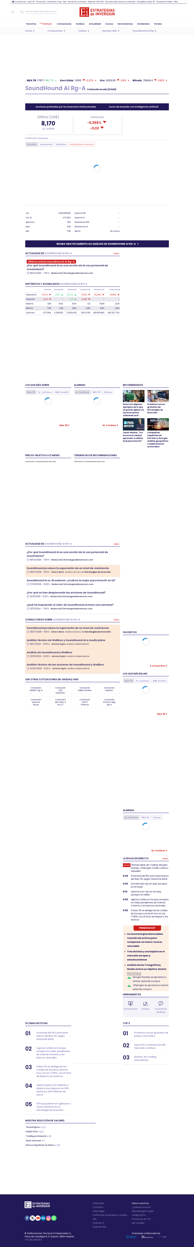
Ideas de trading (134, 974)
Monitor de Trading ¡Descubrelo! (145, 1058)
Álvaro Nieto (57, 572)
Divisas (108, 392)
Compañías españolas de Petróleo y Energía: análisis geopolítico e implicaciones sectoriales (157, 439)
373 (36, 1127)
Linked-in (43, 1218)
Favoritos (130, 632)
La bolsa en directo (136, 858)
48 (38, 1136)
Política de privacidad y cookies (110, 1215)
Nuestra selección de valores (44, 1120)
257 (35, 1131)
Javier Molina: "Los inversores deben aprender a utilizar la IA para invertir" (133, 436)
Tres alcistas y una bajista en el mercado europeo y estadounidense (146, 955)
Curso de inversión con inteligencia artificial (133, 106)
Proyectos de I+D (141, 1219)
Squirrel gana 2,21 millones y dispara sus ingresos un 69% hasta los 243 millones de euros (52, 1089)
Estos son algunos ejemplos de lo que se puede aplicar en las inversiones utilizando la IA (133, 410)
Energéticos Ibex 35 (146, 1)
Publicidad (98, 1203)
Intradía (31, 144)
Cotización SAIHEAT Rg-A (36, 689)
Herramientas (132, 994)
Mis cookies (138, 1223)
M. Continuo (45, 392)
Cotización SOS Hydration (60, 690)
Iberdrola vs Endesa (77, 1)
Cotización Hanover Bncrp (36, 702)
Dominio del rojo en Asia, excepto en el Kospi (149, 885)
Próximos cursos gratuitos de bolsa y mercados (151, 1034)
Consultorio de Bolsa (161, 1010)
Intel (64, 1)
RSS (95, 1219)
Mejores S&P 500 (96, 1)
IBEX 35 (96, 392)
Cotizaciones (130, 1008)
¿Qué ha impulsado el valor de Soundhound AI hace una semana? (70, 605)
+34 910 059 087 (33, 1239)
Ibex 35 (31, 1)
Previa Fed (41, 1)
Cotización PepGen (109, 689)
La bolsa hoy (20, 1)
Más (176, 1)
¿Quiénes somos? (141, 1207)
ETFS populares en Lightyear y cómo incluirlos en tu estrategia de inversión (53, 1107)
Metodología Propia (143, 1211)
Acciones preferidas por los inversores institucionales (66, 106)
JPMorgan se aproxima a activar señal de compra (150, 987)
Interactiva (46, 144)
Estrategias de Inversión (98, 572)
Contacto (98, 1207)
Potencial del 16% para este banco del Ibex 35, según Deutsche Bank (150, 877)
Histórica (61, 144)
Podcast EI (98, 1223)
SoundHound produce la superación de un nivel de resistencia (68, 568)
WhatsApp (54, 1218)
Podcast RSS (99, 1226)
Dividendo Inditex (164, 1)
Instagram (48, 1218)
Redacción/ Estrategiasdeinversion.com (72, 273)
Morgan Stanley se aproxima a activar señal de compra (149, 979)
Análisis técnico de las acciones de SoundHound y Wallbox (65, 664)
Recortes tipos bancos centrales (120, 1)
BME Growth (61, 392)
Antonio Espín (58, 644)
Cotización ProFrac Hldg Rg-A (109, 702)
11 (35, 1140)
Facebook (27, 1218)
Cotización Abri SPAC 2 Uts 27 (60, 702)
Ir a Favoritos (157, 665)
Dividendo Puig (54, 1)
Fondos (145, 1008)
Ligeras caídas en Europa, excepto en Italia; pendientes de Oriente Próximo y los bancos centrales (150, 902)
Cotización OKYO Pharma (85, 702)
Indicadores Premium (82, 144)
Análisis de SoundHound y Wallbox (49, 652)
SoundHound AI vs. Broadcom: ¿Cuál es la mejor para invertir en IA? (71, 580)
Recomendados (133, 385)
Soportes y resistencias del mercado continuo (149, 1046)
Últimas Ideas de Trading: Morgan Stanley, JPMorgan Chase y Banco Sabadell (149, 868)
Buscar (22, 12)
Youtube (38, 1218)
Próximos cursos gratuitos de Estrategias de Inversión (156, 408)
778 (43, 1145)
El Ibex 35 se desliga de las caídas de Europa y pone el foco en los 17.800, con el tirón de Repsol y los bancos (149, 915)
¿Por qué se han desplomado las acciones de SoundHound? (66, 592)
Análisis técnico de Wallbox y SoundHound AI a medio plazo (66, 640)
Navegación (12, 12)
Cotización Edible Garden (85, 689)
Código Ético (139, 1215)
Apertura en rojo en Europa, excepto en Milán (146, 893)
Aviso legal (98, 1211)
